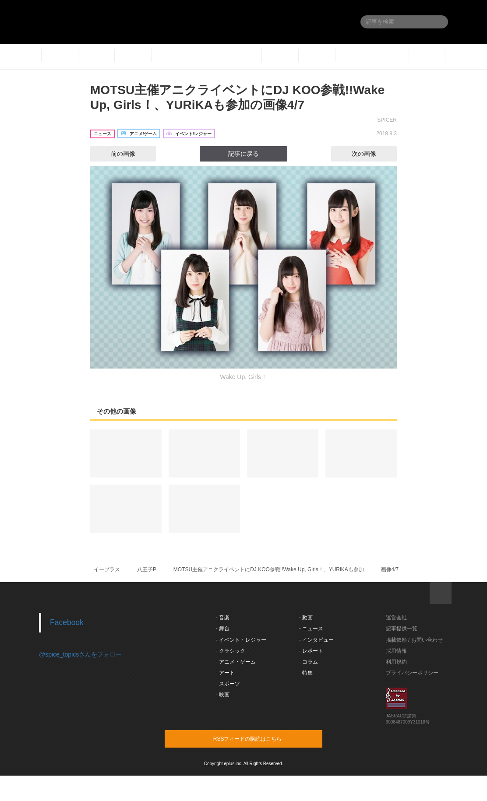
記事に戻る (243, 153)
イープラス (107, 569)
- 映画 (222, 695)
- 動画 (306, 618)
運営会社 (396, 618)
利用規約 (396, 662)
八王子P (146, 569)
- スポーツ (228, 684)
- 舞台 (222, 628)
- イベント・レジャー (241, 640)
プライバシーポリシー (412, 673)
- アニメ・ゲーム (236, 662)
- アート (225, 673)
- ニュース (311, 628)
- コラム (308, 662)
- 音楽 (222, 618)
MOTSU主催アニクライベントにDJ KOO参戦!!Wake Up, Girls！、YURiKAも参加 (268, 569)
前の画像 (115, 153)
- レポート (311, 651)
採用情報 (396, 651)
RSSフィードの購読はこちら (260, 738)
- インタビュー (316, 640)
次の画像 (372, 153)
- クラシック (230, 651)
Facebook (67, 622)
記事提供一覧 (401, 628)
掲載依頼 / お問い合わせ (414, 640)
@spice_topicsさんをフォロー (80, 654)
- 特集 (306, 673)
